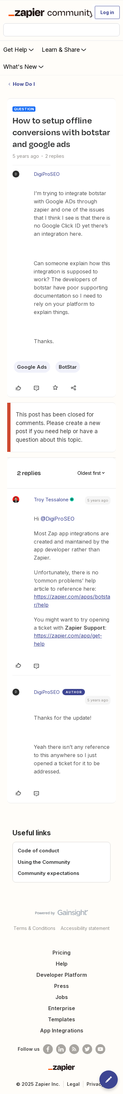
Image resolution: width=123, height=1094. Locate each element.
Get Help (19, 49)
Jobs (61, 997)
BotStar (68, 367)
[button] (107, 12)
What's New (24, 66)
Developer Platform (61, 975)
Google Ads (32, 367)
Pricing (61, 952)
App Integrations (61, 1030)
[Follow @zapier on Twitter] (87, 1049)
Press (61, 986)
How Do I (24, 84)
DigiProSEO (47, 174)
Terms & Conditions (34, 928)
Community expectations (48, 873)
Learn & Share (65, 49)
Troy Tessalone (51, 499)
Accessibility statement (85, 928)
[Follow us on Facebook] (48, 1049)
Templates (61, 1019)
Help (62, 963)
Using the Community (44, 862)
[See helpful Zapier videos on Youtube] (100, 1049)
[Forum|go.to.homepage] (47, 12)
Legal (73, 1084)
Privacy (95, 1084)
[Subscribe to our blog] (74, 1049)
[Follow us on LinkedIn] (61, 1049)
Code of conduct (38, 850)
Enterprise (61, 1008)
